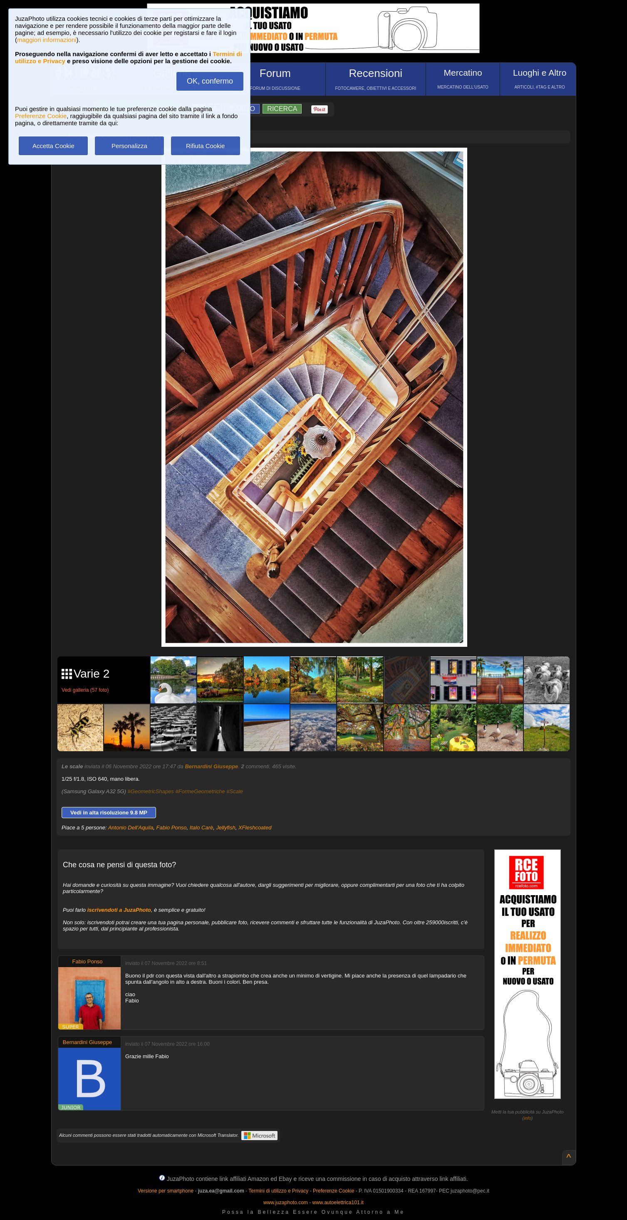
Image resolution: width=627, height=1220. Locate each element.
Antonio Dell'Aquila (131, 827)
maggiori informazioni (47, 39)
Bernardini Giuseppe (211, 766)
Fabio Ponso (171, 827)
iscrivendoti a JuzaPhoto (119, 910)
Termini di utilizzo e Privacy (278, 1191)
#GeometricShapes (151, 791)
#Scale (234, 791)
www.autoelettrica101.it (337, 1202)
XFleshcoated (255, 827)
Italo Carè (201, 827)
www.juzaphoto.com (285, 1202)
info (527, 1118)
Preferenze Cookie (41, 115)
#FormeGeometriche (200, 791)
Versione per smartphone (165, 1191)
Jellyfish (225, 827)
